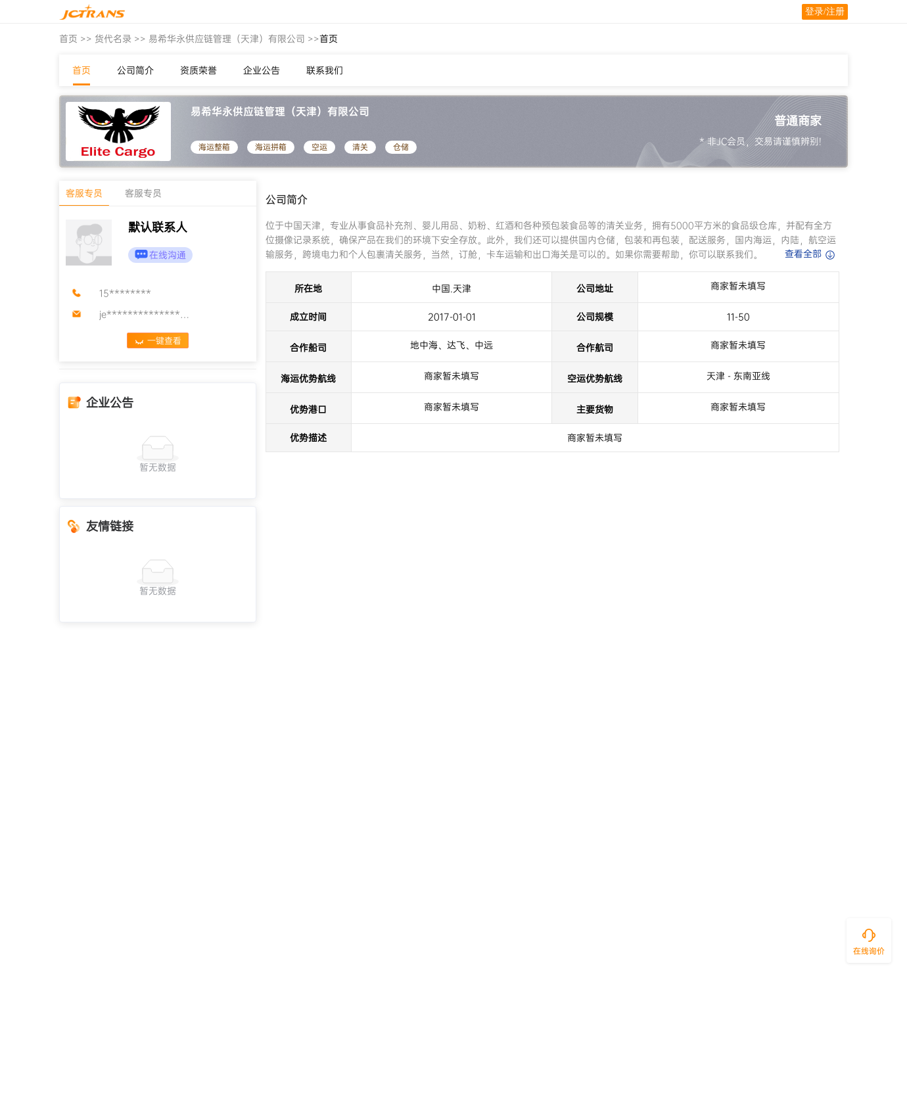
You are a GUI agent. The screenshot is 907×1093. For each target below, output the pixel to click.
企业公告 (261, 70)
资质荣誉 (198, 70)
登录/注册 (825, 11)
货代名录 (113, 39)
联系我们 (324, 70)
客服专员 (84, 193)
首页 (68, 39)
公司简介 (135, 70)
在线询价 (869, 951)
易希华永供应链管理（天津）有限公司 (227, 39)
